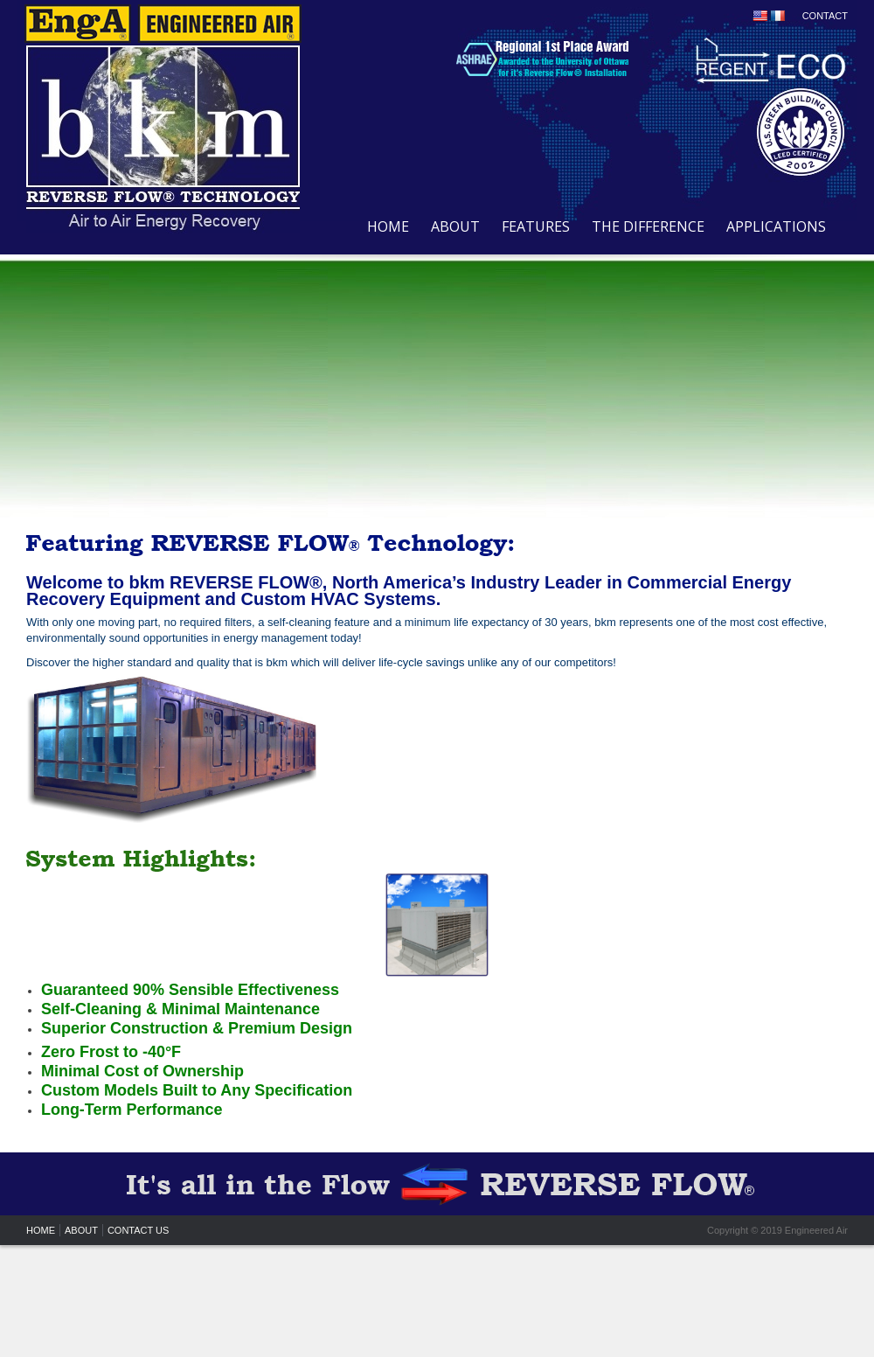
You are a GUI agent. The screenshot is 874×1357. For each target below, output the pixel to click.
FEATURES (536, 226)
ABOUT (455, 226)
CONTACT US (139, 1230)
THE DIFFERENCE (648, 226)
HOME (388, 226)
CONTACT (825, 15)
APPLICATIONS (776, 226)
